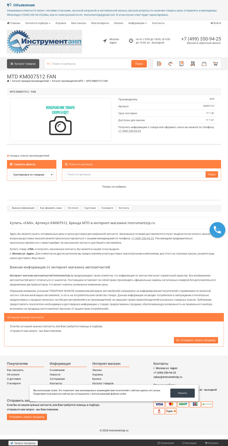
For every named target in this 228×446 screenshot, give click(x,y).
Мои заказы (78, 23)
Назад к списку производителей (28, 155)
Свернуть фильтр (22, 164)
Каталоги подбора (36, 23)
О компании (57, 370)
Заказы (97, 370)
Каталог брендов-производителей (30, 81)
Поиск (139, 63)
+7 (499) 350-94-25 (201, 39)
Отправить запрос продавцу (196, 340)
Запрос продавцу (23, 443)
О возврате (107, 208)
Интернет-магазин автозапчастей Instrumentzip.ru (41, 275)
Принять (182, 393)
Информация (136, 23)
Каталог (23, 63)
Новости (55, 374)
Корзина (61, 23)
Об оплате (73, 208)
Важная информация (23, 208)
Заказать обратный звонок (204, 42)
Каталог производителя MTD (67, 81)
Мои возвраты (100, 23)
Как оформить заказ (51, 208)
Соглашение (57, 378)
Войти (216, 23)
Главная (13, 23)
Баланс (118, 23)
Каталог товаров (102, 383)
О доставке (90, 208)
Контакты (158, 23)
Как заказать (15, 370)
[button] (217, 230)
